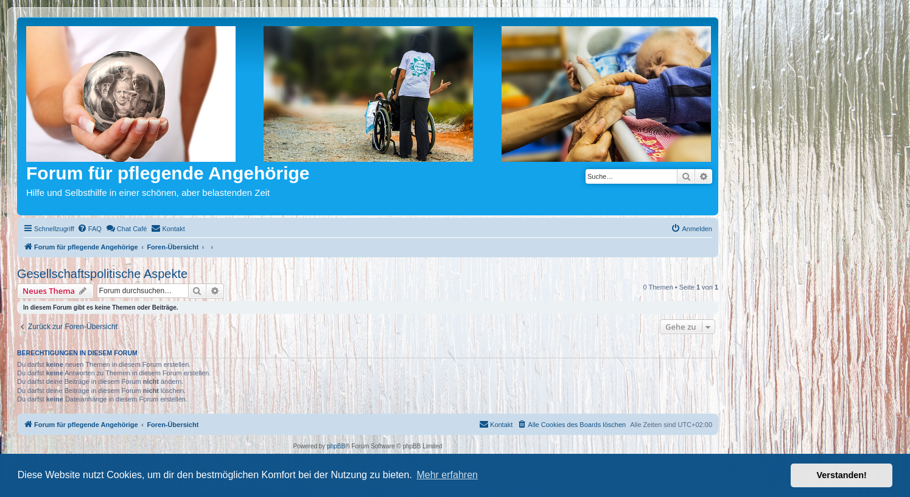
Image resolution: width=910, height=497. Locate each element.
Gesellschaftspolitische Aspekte (102, 273)
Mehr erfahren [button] (447, 475)
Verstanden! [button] (842, 475)
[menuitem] (89, 228)
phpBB (336, 446)
